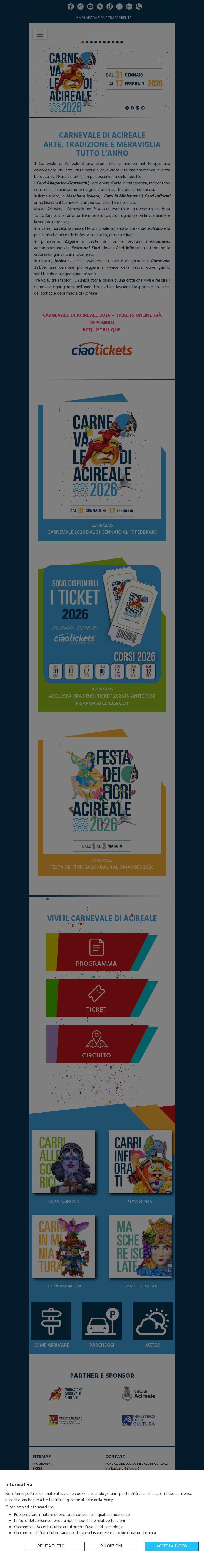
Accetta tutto (171, 1546)
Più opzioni (111, 1546)
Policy (108, 1500)
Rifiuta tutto (51, 1546)
